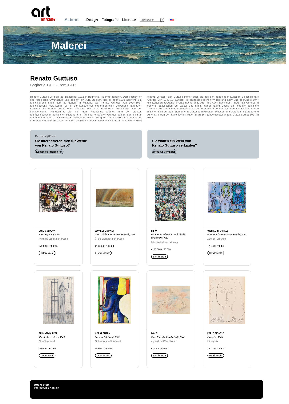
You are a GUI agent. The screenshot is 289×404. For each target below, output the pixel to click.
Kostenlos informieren (49, 151)
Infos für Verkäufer (164, 151)
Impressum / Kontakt (46, 387)
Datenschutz (41, 384)
